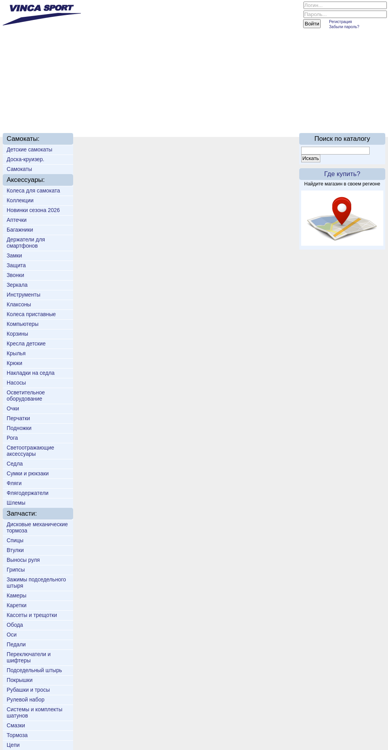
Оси (11, 634)
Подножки (19, 428)
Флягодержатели (27, 493)
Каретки (17, 605)
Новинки (95, 114)
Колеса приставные (31, 314)
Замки (14, 255)
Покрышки (19, 680)
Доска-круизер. (25, 159)
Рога (12, 438)
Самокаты (19, 169)
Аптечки (17, 220)
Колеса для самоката (33, 190)
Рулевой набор (26, 699)
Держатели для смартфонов (26, 242)
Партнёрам (241, 114)
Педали (16, 644)
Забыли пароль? (344, 27)
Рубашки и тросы (28, 690)
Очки (13, 408)
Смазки (16, 725)
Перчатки (18, 418)
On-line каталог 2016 (303, 114)
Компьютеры (22, 324)
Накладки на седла (31, 373)
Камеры (17, 595)
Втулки (15, 550)
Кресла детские (26, 343)
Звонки (15, 275)
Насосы (16, 382)
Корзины (17, 334)
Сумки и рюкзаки (27, 473)
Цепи (13, 745)
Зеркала (17, 285)
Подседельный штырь (34, 670)
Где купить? (342, 174)
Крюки (14, 363)
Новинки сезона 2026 (33, 210)
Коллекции (20, 200)
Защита (16, 265)
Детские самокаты (29, 149)
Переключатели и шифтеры (29, 657)
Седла (15, 463)
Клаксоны (19, 304)
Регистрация (340, 22)
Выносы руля (23, 560)
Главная (26, 114)
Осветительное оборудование (26, 395)
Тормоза (17, 735)
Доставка (134, 114)
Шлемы (16, 503)
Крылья (16, 353)
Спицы (15, 540)
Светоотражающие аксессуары (30, 450)
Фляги (14, 483)
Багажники (20, 230)
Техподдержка (187, 114)
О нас (60, 114)
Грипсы (16, 570)
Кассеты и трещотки (32, 615)
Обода (15, 625)
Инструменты (23, 294)
